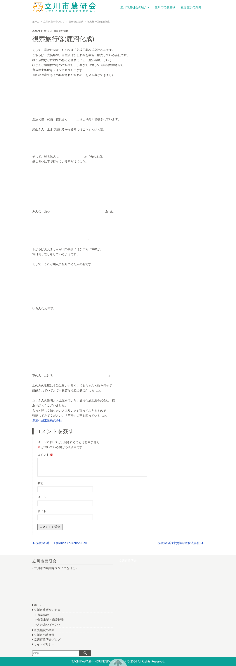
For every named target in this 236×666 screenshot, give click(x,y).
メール (41, 497)
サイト (41, 511)
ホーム (38, 605)
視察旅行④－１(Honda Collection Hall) (61, 543)
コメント (45, 455)
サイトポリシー (44, 644)
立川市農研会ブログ (47, 639)
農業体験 (43, 615)
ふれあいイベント (49, 624)
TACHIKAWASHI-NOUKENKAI (91, 661)
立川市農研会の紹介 (133, 7)
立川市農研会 (65, 7)
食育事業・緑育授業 (50, 620)
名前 (40, 483)
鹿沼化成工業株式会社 (47, 420)
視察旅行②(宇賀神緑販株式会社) (179, 543)
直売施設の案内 (191, 7)
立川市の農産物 (165, 7)
